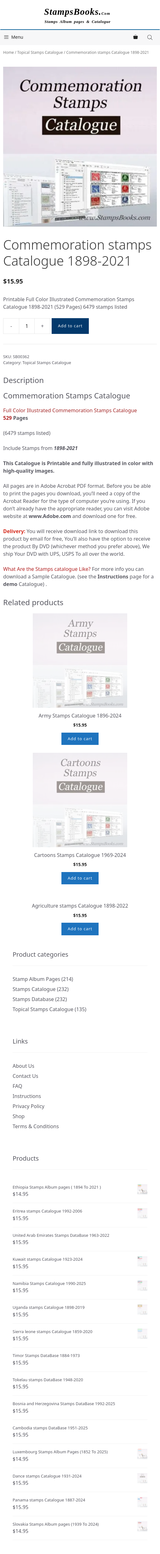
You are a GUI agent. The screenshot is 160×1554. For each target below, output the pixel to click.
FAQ (17, 1128)
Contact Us (25, 1118)
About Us (23, 1108)
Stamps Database (33, 1041)
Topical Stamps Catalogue (40, 52)
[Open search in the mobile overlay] (150, 37)
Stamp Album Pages (36, 1021)
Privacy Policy (28, 1148)
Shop (19, 1158)
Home (8, 52)
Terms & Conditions (36, 1168)
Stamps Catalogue (34, 1031)
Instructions (27, 1138)
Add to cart (70, 326)
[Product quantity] (27, 326)
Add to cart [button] (80, 738)
